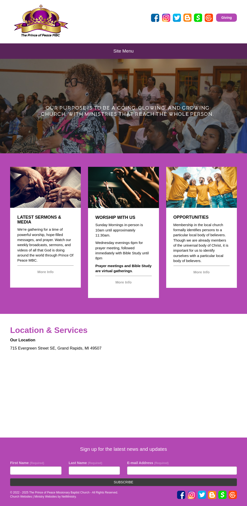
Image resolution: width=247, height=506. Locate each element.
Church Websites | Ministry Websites (34, 496)
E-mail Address (148, 463)
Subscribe (123, 482)
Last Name (85, 463)
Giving (226, 18)
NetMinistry (69, 496)
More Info (45, 272)
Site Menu (123, 51)
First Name (27, 463)
